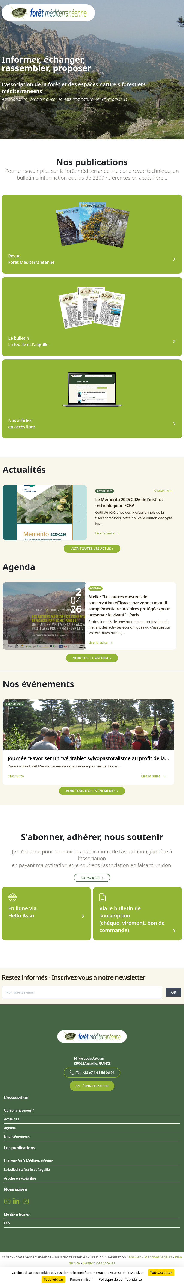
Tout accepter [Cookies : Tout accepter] (161, 1272)
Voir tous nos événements (90, 790)
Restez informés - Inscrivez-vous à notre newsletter (73, 977)
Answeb (135, 1257)
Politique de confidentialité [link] (120, 1279)
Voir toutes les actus (91, 548)
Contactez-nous (91, 1085)
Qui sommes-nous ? (18, 1110)
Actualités (11, 1119)
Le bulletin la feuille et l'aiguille (27, 1169)
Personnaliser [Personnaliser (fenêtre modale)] (81, 1279)
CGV (7, 1223)
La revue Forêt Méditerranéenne (28, 1160)
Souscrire (92, 877)
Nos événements (16, 1136)
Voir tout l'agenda (91, 658)
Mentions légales (17, 1214)
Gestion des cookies (99, 1263)
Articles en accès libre (20, 1178)
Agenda (10, 1128)
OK (173, 992)
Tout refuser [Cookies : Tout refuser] (53, 1279)
